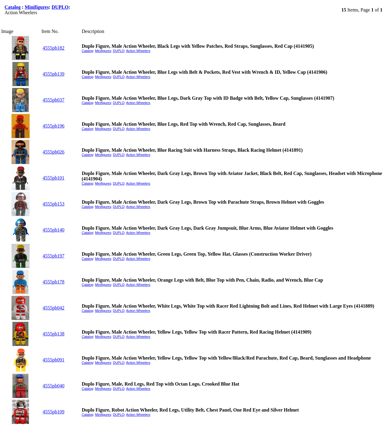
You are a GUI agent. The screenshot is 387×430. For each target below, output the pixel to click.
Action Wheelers (138, 51)
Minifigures (37, 7)
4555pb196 (53, 125)
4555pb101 (53, 177)
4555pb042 (53, 307)
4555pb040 (53, 385)
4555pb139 (53, 73)
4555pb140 (53, 229)
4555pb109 (53, 411)
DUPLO (60, 7)
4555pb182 (53, 47)
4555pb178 (53, 281)
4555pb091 (53, 359)
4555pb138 (53, 333)
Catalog (13, 7)
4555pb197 (53, 255)
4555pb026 (53, 151)
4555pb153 (53, 203)
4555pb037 (53, 99)
